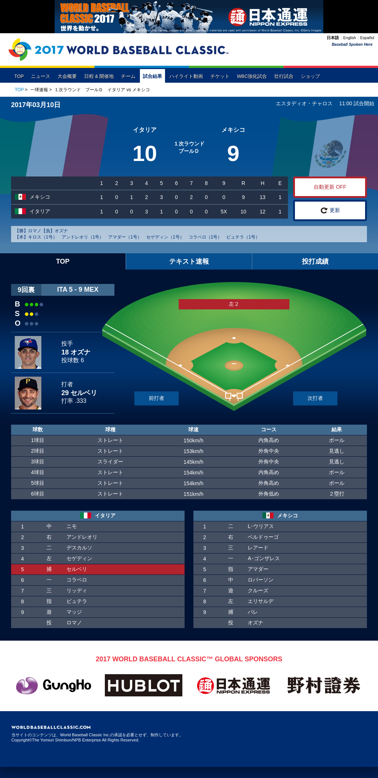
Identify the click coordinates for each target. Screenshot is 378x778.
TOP (19, 76)
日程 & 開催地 (99, 76)
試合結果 (152, 76)
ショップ (310, 76)
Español (367, 37)
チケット (220, 76)
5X (224, 212)
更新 (330, 210)
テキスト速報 (189, 261)
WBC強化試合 (252, 76)
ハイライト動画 (186, 76)
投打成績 (315, 261)
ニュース (40, 76)
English (349, 37)
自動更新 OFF (330, 187)
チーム (128, 76)
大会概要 (67, 76)
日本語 (333, 37)
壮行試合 (283, 76)
